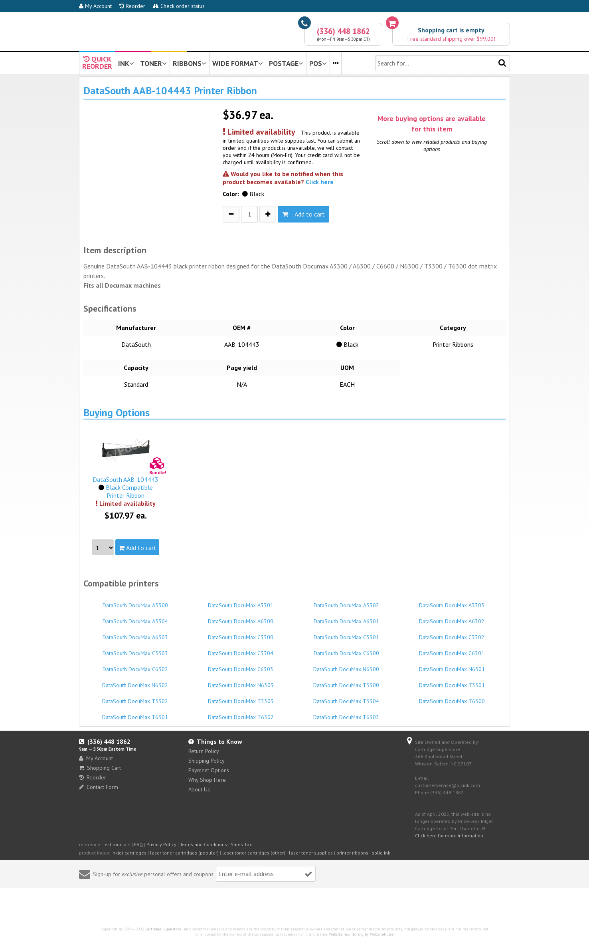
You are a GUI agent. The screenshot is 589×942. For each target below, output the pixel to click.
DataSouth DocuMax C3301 (346, 633)
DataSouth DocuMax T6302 (241, 713)
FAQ (138, 844)
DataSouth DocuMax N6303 (241, 681)
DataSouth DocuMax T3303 (241, 697)
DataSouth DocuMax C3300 (241, 633)
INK (126, 63)
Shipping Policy (206, 760)
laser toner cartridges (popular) (184, 853)
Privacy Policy (161, 844)
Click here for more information (449, 836)
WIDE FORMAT (237, 63)
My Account (95, 6)
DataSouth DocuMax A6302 (452, 617)
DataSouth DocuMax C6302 (135, 665)
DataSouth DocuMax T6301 (135, 713)
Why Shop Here (207, 779)
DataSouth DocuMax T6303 (346, 713)
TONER (153, 63)
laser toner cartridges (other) (253, 853)
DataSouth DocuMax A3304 (135, 617)
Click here (320, 182)
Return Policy (203, 751)
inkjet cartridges (128, 853)
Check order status (179, 6)
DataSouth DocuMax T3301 (452, 681)
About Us (199, 789)
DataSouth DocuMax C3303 (135, 649)
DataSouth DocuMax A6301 (346, 617)
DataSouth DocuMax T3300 (346, 681)
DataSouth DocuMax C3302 (452, 633)
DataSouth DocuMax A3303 (452, 601)
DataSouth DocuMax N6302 (135, 681)
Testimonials (116, 844)
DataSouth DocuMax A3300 (135, 601)
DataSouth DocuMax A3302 (346, 601)
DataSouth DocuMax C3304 (241, 649)
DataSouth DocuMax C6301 (452, 649)
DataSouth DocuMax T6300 (452, 697)
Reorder (132, 6)
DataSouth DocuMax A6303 (135, 633)
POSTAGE (286, 63)
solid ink (381, 853)
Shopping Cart (100, 767)
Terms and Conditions (203, 844)
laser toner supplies (311, 853)
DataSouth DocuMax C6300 (346, 649)
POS (318, 63)
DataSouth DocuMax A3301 (241, 601)
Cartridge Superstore (163, 929)
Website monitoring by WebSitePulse (361, 934)
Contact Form (98, 787)
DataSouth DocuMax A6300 (241, 617)
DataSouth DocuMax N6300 (346, 665)
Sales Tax (241, 844)
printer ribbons (352, 853)
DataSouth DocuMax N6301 (452, 665)
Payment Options (208, 770)
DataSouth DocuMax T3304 (346, 697)
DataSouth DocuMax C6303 (241, 665)
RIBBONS (189, 63)
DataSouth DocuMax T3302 (135, 697)
